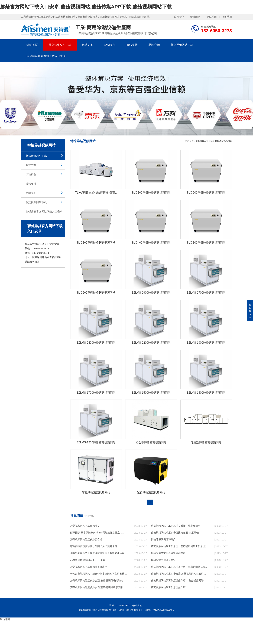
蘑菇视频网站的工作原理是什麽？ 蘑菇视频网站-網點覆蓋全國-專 (179, 580)
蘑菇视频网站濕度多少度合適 (86, 539)
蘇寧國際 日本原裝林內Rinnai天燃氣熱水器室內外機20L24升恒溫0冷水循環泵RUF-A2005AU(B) (98, 532)
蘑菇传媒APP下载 (60, 44)
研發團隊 (195, 16)
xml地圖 (227, 16)
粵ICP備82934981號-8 (163, 610)
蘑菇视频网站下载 (182, 44)
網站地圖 (212, 16)
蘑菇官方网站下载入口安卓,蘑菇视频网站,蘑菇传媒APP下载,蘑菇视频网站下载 (86, 6)
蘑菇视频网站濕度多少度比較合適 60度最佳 (175, 532)
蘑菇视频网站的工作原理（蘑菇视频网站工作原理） (179, 546)
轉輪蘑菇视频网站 (223, 141)
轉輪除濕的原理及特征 (163, 560)
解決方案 (87, 44)
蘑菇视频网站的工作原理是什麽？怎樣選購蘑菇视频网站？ (179, 566)
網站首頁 (32, 44)
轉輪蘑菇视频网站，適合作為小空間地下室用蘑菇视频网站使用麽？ (98, 573)
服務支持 (132, 44)
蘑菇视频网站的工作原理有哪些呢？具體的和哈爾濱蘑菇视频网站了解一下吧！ (98, 553)
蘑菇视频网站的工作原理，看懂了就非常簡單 (175, 525)
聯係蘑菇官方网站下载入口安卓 (46, 56)
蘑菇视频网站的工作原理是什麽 (168, 587)
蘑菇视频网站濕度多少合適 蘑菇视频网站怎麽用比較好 (179, 573)
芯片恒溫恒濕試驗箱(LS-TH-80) (87, 560)
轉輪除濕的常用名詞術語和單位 (168, 553)
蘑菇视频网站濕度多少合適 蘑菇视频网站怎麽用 (96, 587)
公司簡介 (179, 16)
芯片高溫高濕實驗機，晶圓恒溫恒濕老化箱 (93, 546)
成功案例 (109, 44)
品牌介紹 (154, 44)
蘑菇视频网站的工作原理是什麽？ (88, 566)
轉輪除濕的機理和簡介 (163, 539)
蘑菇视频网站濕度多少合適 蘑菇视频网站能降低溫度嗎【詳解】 (98, 580)
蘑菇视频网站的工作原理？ (85, 525)
